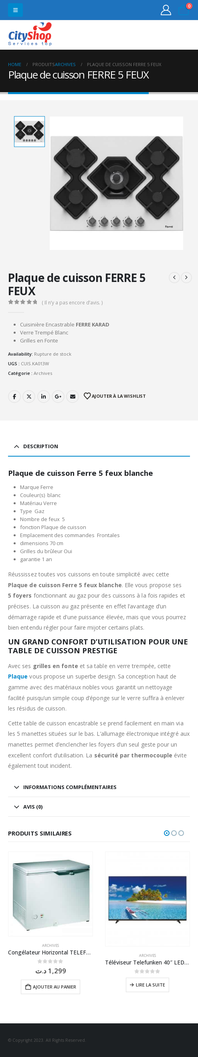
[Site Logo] (30, 35)
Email (72, 396)
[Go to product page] (50, 894)
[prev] (174, 277)
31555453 (161, 35)
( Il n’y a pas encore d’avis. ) (72, 302)
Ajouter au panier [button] (54, 987)
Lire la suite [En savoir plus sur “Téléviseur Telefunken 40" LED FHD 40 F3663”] (150, 985)
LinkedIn (43, 396)
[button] (15, 10)
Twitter (28, 396)
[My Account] (166, 10)
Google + (58, 396)
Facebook (14, 396)
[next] (186, 277)
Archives (43, 373)
